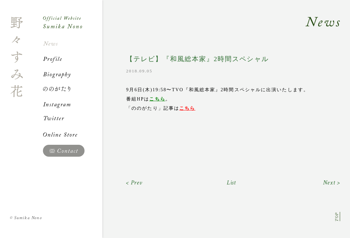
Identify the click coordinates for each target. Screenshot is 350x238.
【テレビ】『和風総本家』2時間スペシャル (197, 59)
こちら (157, 99)
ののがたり (72, 89)
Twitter (72, 119)
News (72, 44)
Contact (64, 151)
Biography (72, 74)
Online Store (72, 134)
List (231, 182)
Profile (72, 59)
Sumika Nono (26, 218)
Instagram (72, 104)
